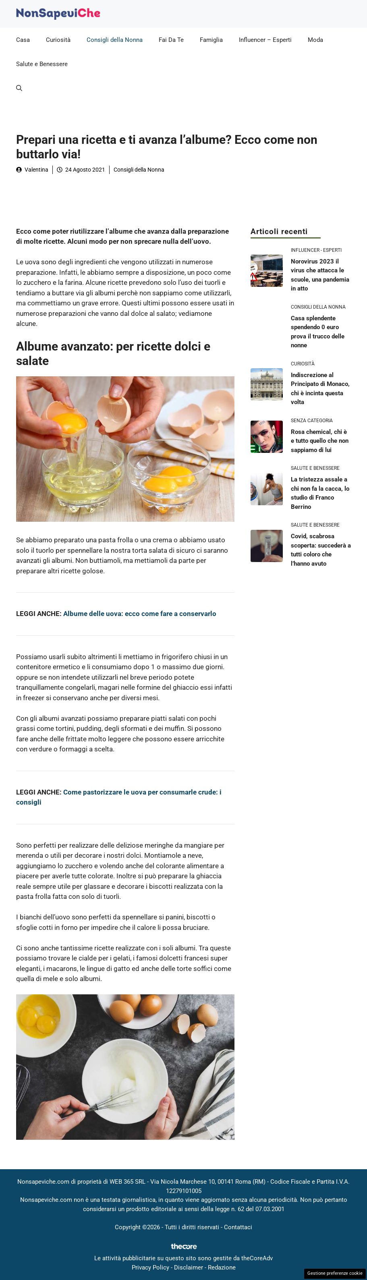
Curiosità (58, 40)
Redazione (222, 1267)
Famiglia (211, 40)
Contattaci (238, 1227)
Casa (23, 40)
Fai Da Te (171, 40)
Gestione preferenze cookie (335, 1273)
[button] (19, 88)
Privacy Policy (150, 1267)
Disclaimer (188, 1267)
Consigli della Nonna (115, 40)
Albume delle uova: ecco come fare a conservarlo (139, 614)
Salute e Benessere (42, 64)
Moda (315, 40)
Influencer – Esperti (265, 40)
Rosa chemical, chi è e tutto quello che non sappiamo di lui (319, 441)
